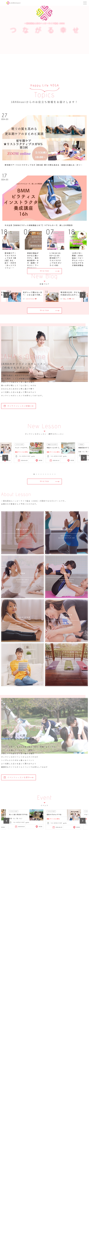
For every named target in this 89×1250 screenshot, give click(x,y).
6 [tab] (45, 474)
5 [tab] (43, 474)
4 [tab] (41, 474)
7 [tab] (48, 474)
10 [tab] (55, 474)
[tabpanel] (60, 454)
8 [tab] (50, 474)
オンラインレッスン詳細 (18, 411)
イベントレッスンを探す (18, 782)
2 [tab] (36, 474)
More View (49, 276)
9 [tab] (52, 474)
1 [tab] (34, 474)
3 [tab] (38, 474)
